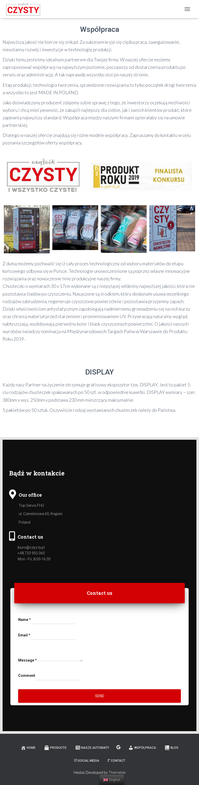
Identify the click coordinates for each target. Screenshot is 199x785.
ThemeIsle (117, 773)
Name (24, 620)
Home (28, 747)
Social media (86, 760)
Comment (26, 675)
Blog (171, 747)
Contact (116, 760)
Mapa (119, 747)
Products (55, 747)
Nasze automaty (92, 747)
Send (99, 696)
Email (24, 635)
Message (27, 660)
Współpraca (142, 747)
